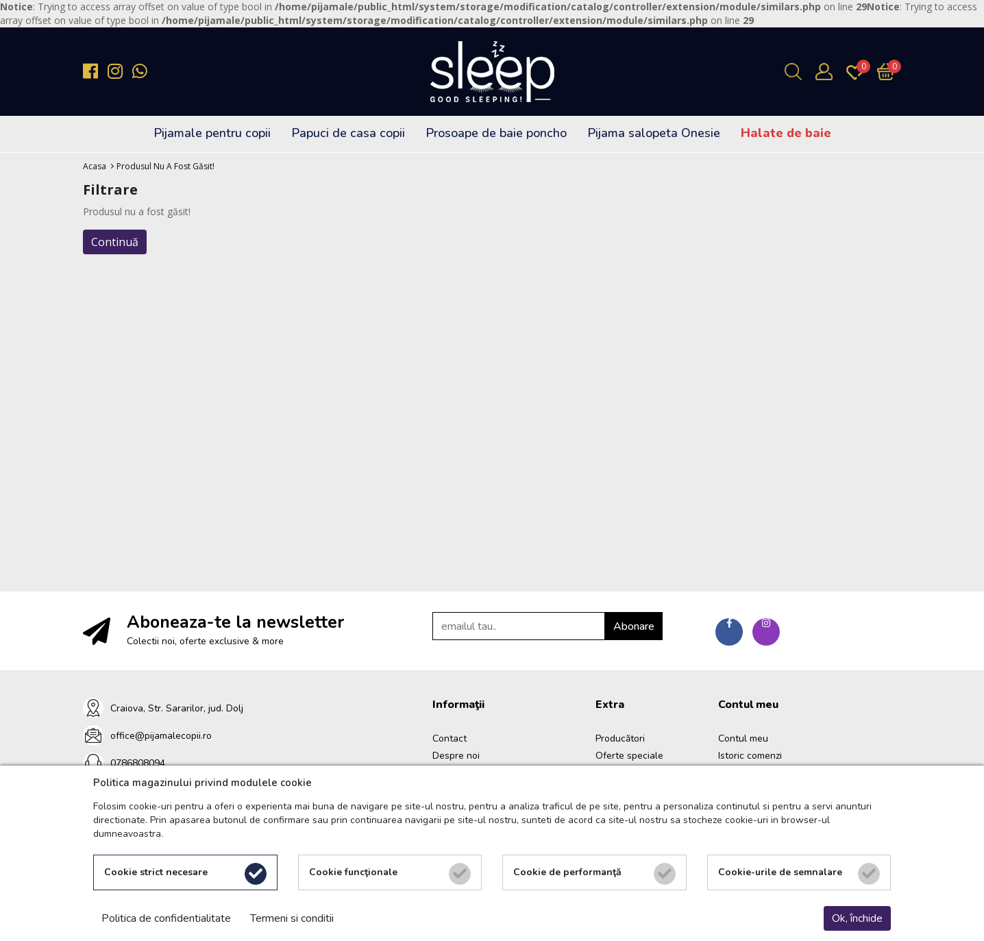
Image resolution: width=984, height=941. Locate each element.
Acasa (94, 166)
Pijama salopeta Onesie (653, 133)
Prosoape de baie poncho (496, 133)
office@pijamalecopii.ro (161, 735)
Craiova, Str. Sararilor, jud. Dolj (176, 708)
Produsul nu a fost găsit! (165, 166)
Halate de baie (786, 133)
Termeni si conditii (292, 918)
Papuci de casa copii (348, 133)
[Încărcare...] (889, 71)
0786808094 (137, 763)
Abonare (633, 626)
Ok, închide (857, 918)
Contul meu (743, 738)
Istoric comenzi (750, 755)
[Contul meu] (827, 71)
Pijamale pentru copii (212, 133)
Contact (449, 738)
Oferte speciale (629, 755)
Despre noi (456, 755)
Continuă (114, 241)
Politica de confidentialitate (166, 918)
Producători (620, 738)
